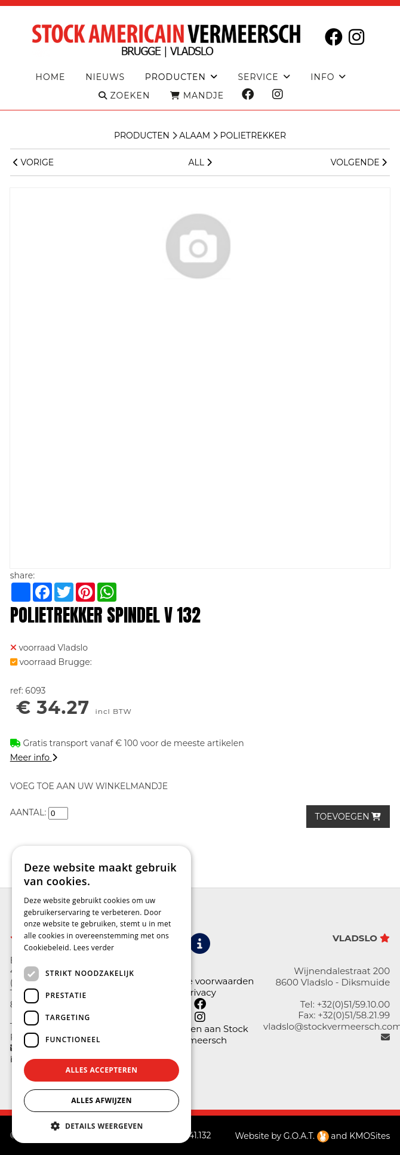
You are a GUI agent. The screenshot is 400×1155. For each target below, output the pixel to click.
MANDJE (197, 96)
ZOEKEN (124, 96)
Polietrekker (253, 135)
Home (51, 77)
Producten (142, 135)
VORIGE (33, 162)
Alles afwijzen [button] (101, 1100)
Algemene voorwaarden (200, 981)
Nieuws (105, 77)
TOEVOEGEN (348, 816)
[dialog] (101, 994)
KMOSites (369, 1136)
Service (258, 77)
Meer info (33, 757)
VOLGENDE (359, 162)
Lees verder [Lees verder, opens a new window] (94, 948)
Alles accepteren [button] (102, 1070)
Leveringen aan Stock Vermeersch (200, 1034)
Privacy (200, 992)
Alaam (194, 135)
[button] (101, 1125)
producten (175, 77)
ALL (199, 162)
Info (322, 77)
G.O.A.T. (306, 1136)
